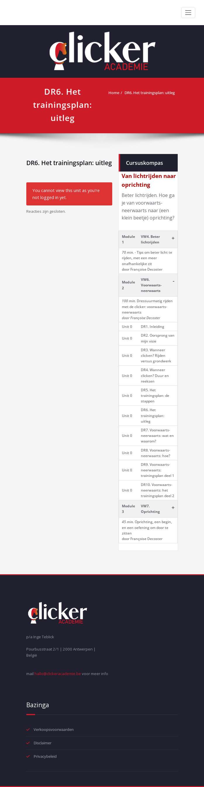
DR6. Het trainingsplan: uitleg (150, 92)
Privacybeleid (45, 756)
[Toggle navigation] (188, 12)
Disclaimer (42, 743)
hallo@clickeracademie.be (57, 673)
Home (113, 92)
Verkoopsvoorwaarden (54, 729)
